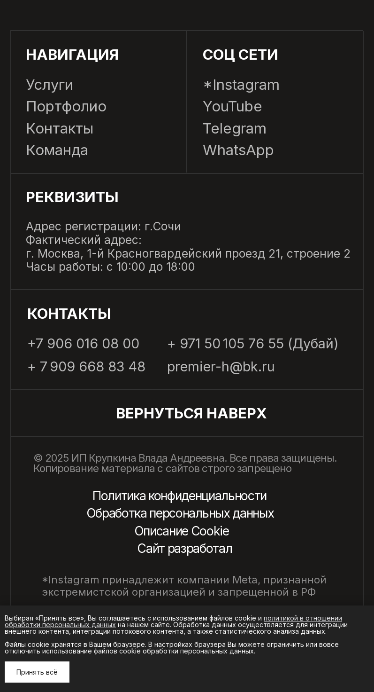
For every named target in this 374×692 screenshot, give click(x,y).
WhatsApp (238, 149)
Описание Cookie (181, 530)
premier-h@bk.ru (221, 367)
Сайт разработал (184, 548)
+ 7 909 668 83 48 (86, 367)
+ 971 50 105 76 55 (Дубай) (253, 344)
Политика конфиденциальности (179, 495)
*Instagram (241, 84)
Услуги (49, 84)
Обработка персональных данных (180, 513)
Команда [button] (57, 149)
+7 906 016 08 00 (83, 344)
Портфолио (66, 106)
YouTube (232, 106)
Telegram (235, 128)
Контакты (59, 128)
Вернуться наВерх (191, 413)
